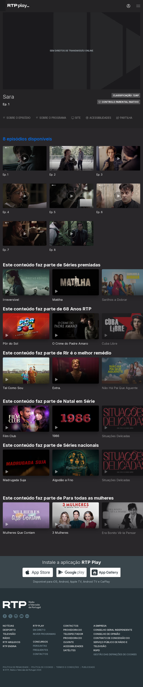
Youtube (22, 616)
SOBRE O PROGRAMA (51, 117)
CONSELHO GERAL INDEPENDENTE (112, 629)
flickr (27, 616)
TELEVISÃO (9, 634)
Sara (8, 97)
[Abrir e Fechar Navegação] (138, 6)
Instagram (16, 616)
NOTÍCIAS (8, 625)
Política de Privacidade (15, 667)
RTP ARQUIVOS (11, 642)
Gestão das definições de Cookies (115, 654)
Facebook (5, 616)
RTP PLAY (38, 625)
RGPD (96, 650)
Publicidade (88, 667)
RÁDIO (6, 638)
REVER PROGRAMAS (44, 634)
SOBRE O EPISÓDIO (17, 117)
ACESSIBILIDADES (98, 117)
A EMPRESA (100, 625)
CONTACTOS (70, 625)
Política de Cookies (42, 667)
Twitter (10, 616)
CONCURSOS (40, 641)
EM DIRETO (39, 629)
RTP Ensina (9, 646)
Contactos (40, 654)
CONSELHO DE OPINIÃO (106, 634)
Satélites (69, 650)
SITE (76, 117)
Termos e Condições (67, 667)
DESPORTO (9, 629)
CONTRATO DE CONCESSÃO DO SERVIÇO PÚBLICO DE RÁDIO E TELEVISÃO (111, 642)
